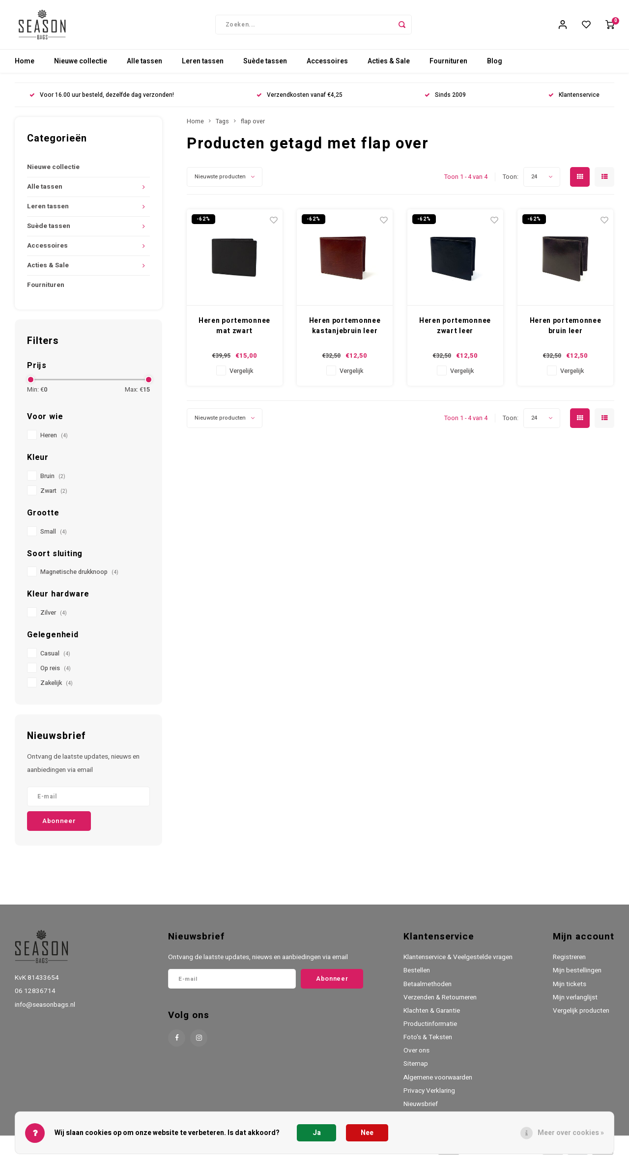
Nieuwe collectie (80, 66)
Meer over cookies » (571, 1133)
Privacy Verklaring (429, 1096)
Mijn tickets (569, 989)
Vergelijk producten (581, 1016)
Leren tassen (203, 66)
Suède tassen (265, 66)
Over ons (416, 1055)
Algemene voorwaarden (437, 1082)
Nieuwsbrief (420, 1109)
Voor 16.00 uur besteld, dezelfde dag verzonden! (101, 100)
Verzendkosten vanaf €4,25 (300, 100)
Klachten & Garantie (431, 1016)
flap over (253, 126)
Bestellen (416, 975)
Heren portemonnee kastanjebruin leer (345, 330)
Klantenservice (574, 100)
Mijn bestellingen (577, 975)
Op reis (55, 673)
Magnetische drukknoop (79, 576)
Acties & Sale (389, 66)
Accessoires (327, 66)
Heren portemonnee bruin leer (565, 330)
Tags (222, 126)
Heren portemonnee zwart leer (455, 330)
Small (53, 536)
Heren (54, 440)
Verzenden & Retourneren (440, 1002)
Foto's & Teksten (427, 1042)
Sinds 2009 (445, 100)
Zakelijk (56, 687)
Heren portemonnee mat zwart (234, 330)
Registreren (569, 962)
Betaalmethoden (427, 989)
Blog (494, 66)
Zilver (53, 617)
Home (24, 66)
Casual (55, 658)
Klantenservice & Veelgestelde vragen (458, 962)
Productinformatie (430, 1029)
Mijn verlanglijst (575, 1002)
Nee (367, 1133)
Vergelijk (241, 375)
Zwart (53, 495)
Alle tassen (144, 66)
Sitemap (415, 1069)
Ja (317, 1133)
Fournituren (448, 66)
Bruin (52, 481)
